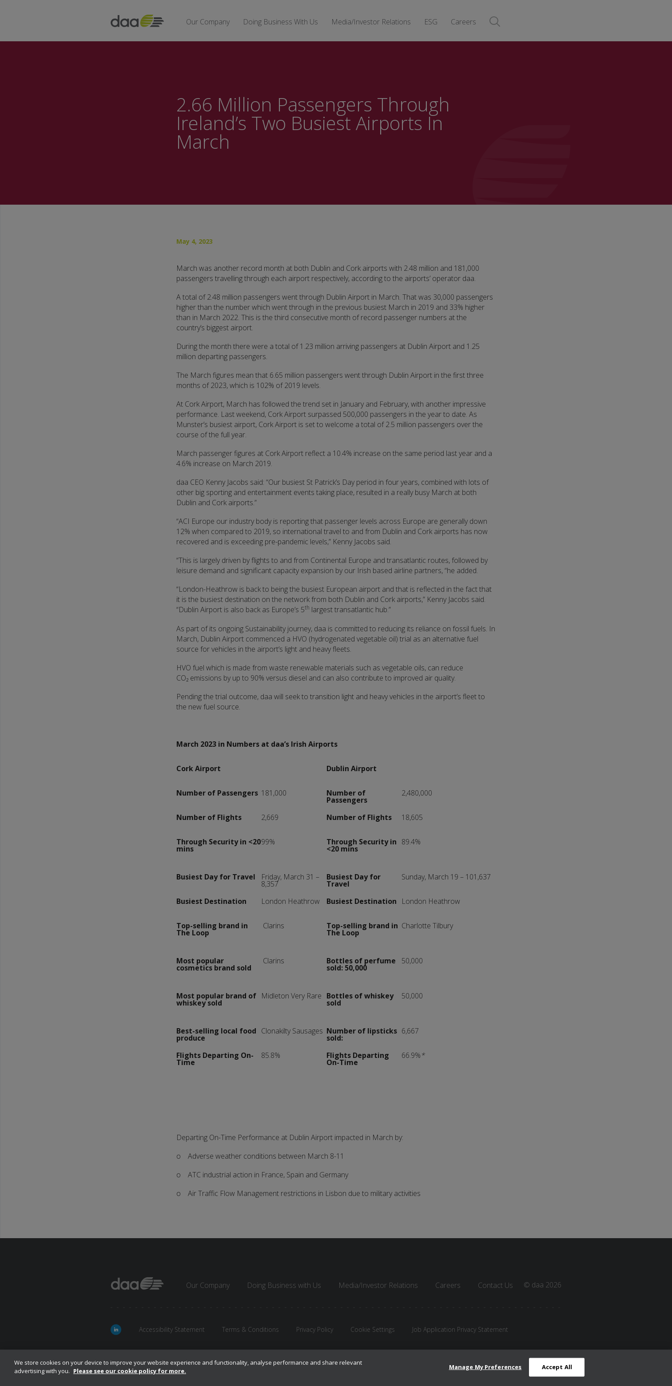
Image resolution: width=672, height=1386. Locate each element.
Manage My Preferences (485, 1367)
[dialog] (336, 1368)
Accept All (557, 1367)
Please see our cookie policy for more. (129, 1371)
